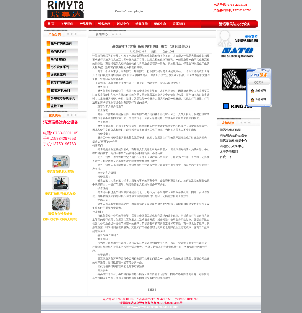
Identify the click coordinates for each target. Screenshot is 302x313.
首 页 (50, 24)
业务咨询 (260, 90)
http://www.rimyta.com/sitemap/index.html (151, 306)
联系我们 (179, 24)
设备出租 (104, 24)
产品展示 (86, 24)
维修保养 (141, 24)
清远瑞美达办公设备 (233, 135)
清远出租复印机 (230, 130)
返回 (152, 289)
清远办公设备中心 (232, 146)
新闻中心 (160, 24)
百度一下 (226, 157)
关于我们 (67, 24)
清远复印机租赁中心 (233, 140)
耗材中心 (123, 24)
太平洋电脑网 (229, 151)
